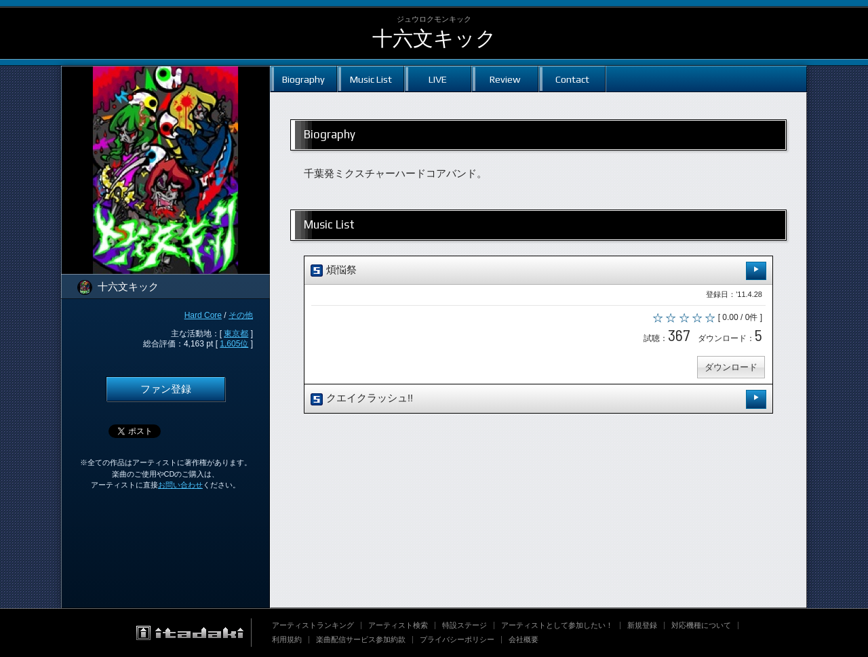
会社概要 (523, 639)
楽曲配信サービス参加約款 (361, 639)
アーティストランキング (313, 625)
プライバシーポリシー (457, 639)
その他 (241, 315)
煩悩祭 (538, 271)
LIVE (438, 79)
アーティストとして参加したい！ (557, 625)
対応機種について (701, 625)
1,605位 (234, 344)
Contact (572, 79)
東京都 (236, 333)
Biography (303, 79)
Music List (371, 79)
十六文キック (434, 38)
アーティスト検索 (398, 625)
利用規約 (287, 639)
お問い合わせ (180, 485)
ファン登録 (165, 389)
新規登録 (642, 625)
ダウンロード (731, 367)
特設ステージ (464, 625)
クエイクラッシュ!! (538, 399)
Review (505, 79)
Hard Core (203, 315)
